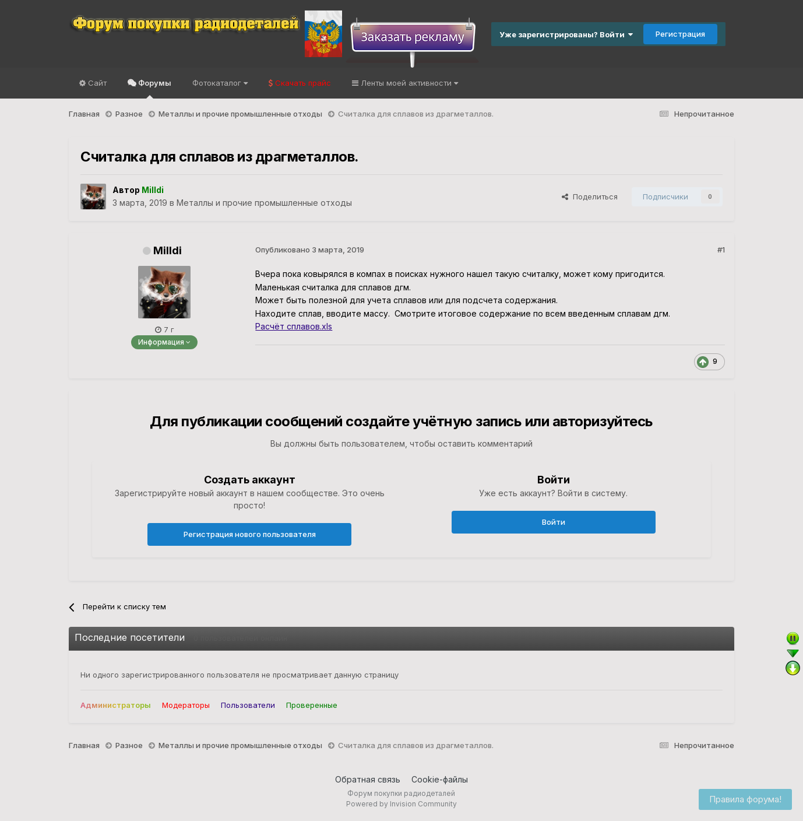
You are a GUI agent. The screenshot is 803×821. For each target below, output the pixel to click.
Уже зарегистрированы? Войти (566, 34)
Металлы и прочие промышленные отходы (264, 203)
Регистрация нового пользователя (250, 534)
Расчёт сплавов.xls (293, 326)
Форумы (153, 88)
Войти (553, 522)
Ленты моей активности (408, 82)
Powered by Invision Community (401, 803)
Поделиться (590, 196)
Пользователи (248, 705)
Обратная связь (367, 779)
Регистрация (680, 33)
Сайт (96, 82)
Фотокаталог (220, 82)
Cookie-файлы (439, 779)
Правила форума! (745, 799)
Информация (164, 342)
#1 (721, 249)
